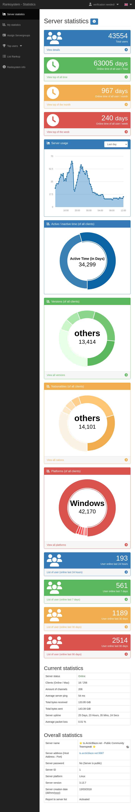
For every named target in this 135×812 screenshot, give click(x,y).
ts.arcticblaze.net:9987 (91, 753)
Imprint (59, 810)
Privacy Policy (72, 810)
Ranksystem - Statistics (19, 4)
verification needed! (104, 4)
